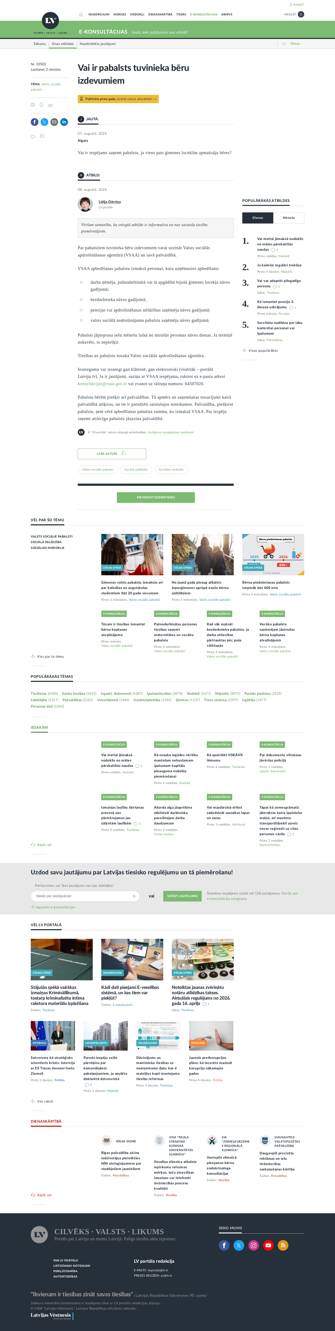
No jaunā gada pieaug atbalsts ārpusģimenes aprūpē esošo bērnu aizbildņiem (200, 588)
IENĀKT (298, 4)
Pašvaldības (275, 340)
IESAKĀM (39, 727)
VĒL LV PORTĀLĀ (46, 925)
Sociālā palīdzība (136, 469)
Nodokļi (283, 256)
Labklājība (44, 700)
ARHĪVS (226, 14)
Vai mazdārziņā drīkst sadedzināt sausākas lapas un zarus (228, 813)
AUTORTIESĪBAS (65, 1276)
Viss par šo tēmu (50, 656)
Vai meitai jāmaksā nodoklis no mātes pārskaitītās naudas (280, 244)
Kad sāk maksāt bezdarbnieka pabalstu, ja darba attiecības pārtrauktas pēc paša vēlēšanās (228, 635)
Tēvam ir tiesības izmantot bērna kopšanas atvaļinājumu (123, 630)
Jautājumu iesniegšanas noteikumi (170, 432)
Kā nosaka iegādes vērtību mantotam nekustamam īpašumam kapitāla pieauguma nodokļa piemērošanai (176, 765)
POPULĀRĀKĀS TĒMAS (52, 676)
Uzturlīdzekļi (113, 700)
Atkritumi (238, 824)
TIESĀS (181, 14)
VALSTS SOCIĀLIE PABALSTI (51, 536)
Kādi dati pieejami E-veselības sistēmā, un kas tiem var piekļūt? (130, 992)
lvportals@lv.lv (158, 1270)
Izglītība (254, 700)
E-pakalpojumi (123, 1004)
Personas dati (47, 706)
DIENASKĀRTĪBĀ (160, 14)
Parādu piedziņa (263, 693)
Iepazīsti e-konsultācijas (55, 907)
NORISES (119, 14)
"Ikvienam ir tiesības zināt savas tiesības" (82, 1294)
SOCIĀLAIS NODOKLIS (48, 548)
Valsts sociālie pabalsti (97, 469)
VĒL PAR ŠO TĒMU (47, 520)
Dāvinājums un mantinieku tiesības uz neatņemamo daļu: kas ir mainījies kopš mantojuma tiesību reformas (158, 1068)
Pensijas (284, 313)
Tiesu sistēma (221, 700)
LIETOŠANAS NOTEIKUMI (71, 1266)
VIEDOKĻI (137, 14)
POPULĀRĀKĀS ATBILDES (266, 201)
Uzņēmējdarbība (153, 700)
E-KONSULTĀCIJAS (203, 14)
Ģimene (188, 700)
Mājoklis (286, 271)
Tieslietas (273, 292)
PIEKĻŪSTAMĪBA (65, 1271)
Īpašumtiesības (165, 693)
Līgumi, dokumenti (122, 693)
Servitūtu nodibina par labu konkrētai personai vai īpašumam (280, 328)
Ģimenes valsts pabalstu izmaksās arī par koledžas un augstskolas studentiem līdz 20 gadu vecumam (132, 588)
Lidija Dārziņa (110, 202)
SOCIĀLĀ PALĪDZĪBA (46, 542)
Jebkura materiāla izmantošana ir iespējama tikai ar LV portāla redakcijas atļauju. (96, 1303)
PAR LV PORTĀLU (65, 1260)
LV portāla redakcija (154, 1261)
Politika (59, 1080)
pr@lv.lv (166, 1275)
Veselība (171, 1195)
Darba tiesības (79, 693)
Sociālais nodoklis (171, 469)
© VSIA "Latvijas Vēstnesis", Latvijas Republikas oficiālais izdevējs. (84, 1308)
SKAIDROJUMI (99, 14)
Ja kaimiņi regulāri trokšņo (279, 265)
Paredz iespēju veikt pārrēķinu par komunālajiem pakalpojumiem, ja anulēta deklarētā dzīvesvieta (105, 1068)
